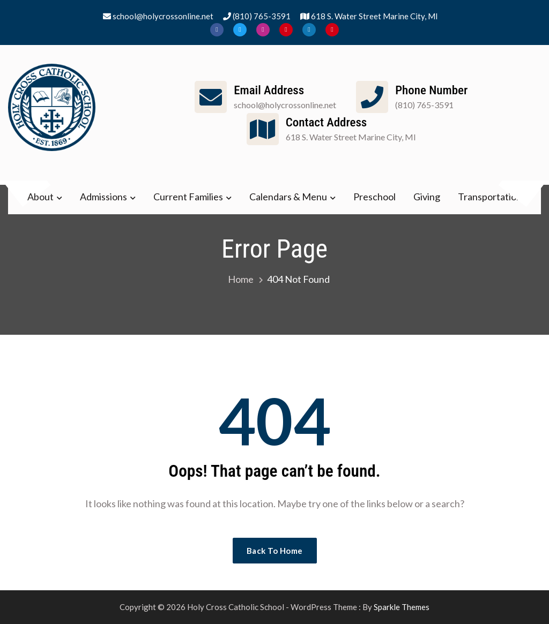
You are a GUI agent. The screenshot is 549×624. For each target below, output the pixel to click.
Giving (426, 196)
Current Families (188, 196)
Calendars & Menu (288, 196)
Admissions (103, 196)
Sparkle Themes (401, 607)
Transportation (490, 196)
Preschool (374, 196)
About (40, 196)
